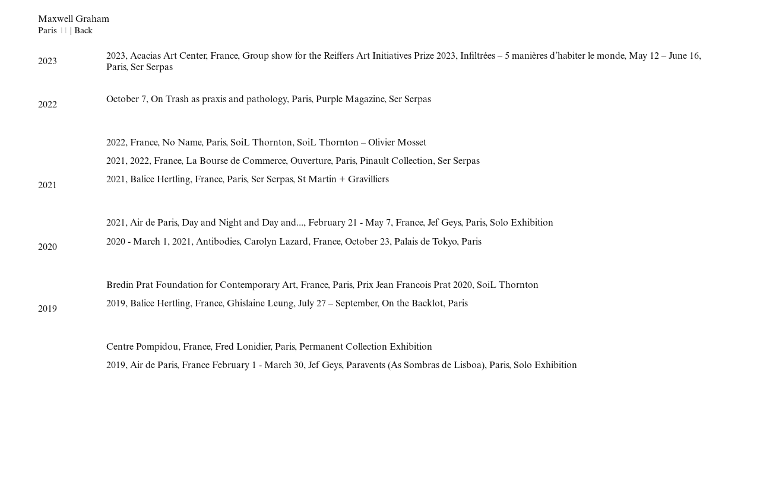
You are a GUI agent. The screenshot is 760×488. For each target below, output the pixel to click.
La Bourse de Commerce (236, 162)
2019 (115, 304)
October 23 (367, 243)
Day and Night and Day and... (242, 224)
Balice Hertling (160, 180)
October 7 (126, 100)
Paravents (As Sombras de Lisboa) (415, 366)
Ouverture (310, 162)
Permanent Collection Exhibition (365, 348)
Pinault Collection (396, 162)
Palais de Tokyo (425, 243)
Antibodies (217, 243)
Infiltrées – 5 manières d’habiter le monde (542, 57)
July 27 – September (337, 304)
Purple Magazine (350, 100)
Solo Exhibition (521, 224)
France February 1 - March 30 (242, 366)
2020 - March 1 (136, 243)
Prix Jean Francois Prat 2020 (414, 286)
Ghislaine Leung (260, 304)
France (224, 57)
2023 (115, 57)
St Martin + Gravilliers (343, 180)
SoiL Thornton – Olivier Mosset (361, 143)
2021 (115, 162)
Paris (116, 68)
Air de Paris (153, 224)
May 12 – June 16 (664, 57)
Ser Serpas (152, 68)
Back (83, 31)
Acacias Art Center (167, 57)
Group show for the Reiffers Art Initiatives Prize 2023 (348, 57)
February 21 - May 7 (349, 224)
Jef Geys (444, 224)
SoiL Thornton (261, 143)
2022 (115, 143)
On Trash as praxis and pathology (219, 100)
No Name (181, 143)
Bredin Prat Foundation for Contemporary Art (201, 286)
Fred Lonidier (242, 348)
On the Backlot (412, 304)
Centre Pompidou (142, 348)
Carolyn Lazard (276, 243)
